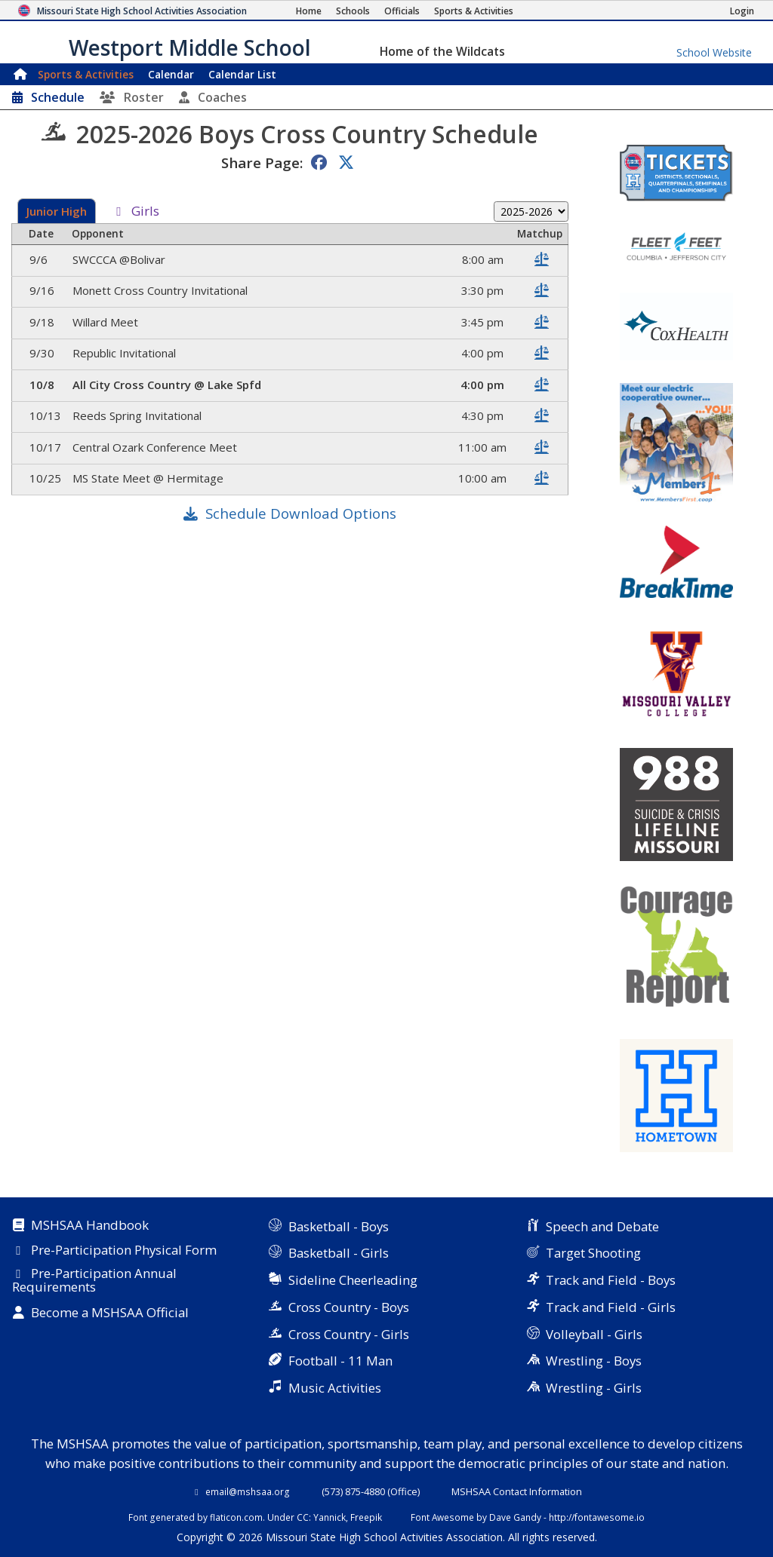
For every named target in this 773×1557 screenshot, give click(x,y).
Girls (145, 211)
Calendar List (242, 74)
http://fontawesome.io (597, 1517)
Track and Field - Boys (611, 1280)
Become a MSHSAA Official (110, 1313)
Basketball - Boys (338, 1226)
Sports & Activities (86, 74)
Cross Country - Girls (348, 1334)
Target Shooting (593, 1252)
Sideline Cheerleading (352, 1280)
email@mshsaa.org (247, 1491)
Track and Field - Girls (611, 1307)
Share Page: (262, 162)
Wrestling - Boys (594, 1360)
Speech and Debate (602, 1226)
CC (303, 1517)
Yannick (329, 1517)
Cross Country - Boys (348, 1307)
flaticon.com (236, 1517)
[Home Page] (309, 11)
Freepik (366, 1517)
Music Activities (334, 1387)
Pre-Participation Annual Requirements (94, 1281)
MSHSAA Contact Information (516, 1491)
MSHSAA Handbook (90, 1226)
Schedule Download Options (300, 513)
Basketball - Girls (338, 1252)
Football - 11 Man (340, 1360)
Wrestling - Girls (594, 1387)
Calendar (171, 74)
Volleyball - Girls (594, 1334)
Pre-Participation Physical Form (124, 1250)
